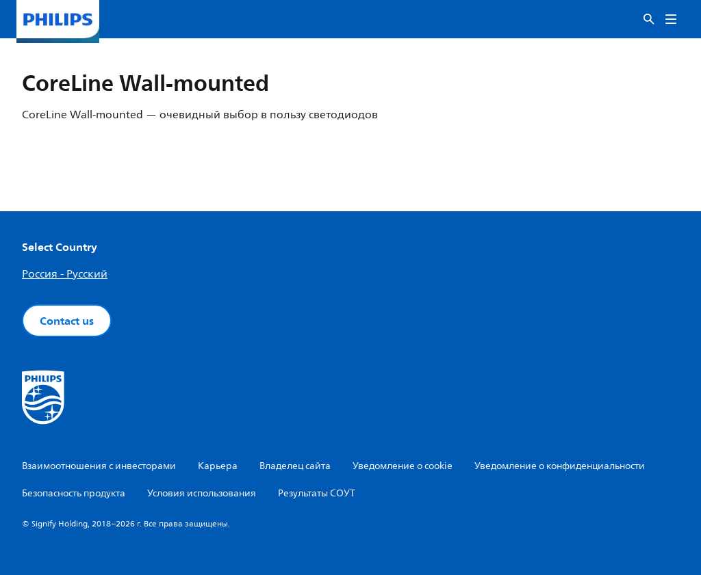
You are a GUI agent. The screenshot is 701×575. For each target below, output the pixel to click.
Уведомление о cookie (403, 466)
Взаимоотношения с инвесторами (99, 466)
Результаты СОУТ (316, 493)
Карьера (218, 466)
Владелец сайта (295, 466)
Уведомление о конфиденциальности (559, 466)
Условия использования (201, 493)
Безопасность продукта (73, 493)
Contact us (67, 320)
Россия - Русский (64, 274)
